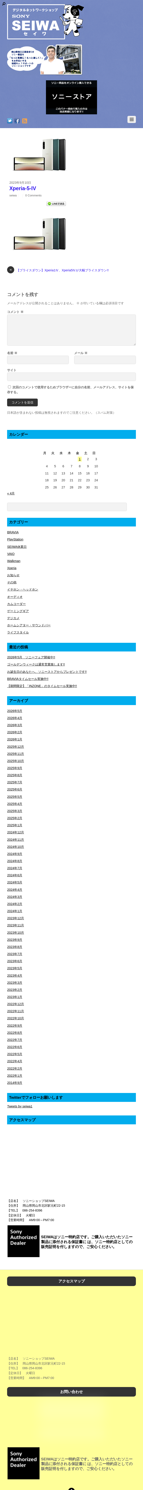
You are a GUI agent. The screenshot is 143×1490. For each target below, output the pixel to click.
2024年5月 (14, 882)
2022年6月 (14, 1047)
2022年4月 (14, 1061)
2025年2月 (14, 818)
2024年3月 (14, 897)
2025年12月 (15, 746)
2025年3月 (14, 811)
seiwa (13, 195)
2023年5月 (14, 968)
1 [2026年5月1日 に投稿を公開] (80, 459)
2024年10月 (15, 847)
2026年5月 (14, 711)
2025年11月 (15, 754)
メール (80, 353)
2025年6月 (14, 789)
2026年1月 (14, 739)
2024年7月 (14, 868)
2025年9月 (14, 768)
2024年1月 (14, 911)
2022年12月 (15, 1004)
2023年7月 (14, 954)
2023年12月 (15, 918)
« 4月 (11, 493)
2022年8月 (14, 1032)
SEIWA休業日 (17, 546)
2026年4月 (14, 718)
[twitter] (9, 121)
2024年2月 (14, 904)
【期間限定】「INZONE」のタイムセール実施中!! (42, 686)
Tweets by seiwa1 (19, 1106)
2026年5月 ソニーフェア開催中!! (31, 657)
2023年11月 (15, 925)
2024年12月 (15, 832)
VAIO (10, 554)
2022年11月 (15, 1011)
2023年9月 (14, 940)
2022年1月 (14, 1075)
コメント (15, 312)
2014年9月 (14, 1083)
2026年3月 (14, 725)
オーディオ (15, 597)
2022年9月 (14, 1025)
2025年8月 (14, 775)
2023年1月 (14, 997)
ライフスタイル (18, 632)
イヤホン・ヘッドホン (22, 589)
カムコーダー (16, 604)
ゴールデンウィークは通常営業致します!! (36, 664)
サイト (11, 370)
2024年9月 (14, 854)
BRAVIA (13, 532)
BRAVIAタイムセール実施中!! (27, 679)
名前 (12, 353)
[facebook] (17, 121)
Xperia (11, 568)
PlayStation (15, 539)
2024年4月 (14, 889)
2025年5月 (14, 796)
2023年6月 (14, 961)
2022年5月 (14, 1054)
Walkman (13, 561)
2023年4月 (14, 975)
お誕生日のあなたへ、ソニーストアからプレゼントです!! (47, 671)
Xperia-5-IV (22, 188)
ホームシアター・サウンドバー (29, 625)
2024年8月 (14, 861)
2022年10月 (15, 1018)
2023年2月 (14, 990)
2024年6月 (14, 875)
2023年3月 (14, 982)
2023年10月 (15, 932)
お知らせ (13, 575)
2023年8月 (14, 947)
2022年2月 (14, 1068)
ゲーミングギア (18, 611)
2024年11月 (15, 839)
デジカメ (13, 618)
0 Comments (33, 195)
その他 (11, 582)
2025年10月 (15, 761)
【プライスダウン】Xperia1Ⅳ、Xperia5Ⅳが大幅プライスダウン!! (58, 270)
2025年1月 (14, 825)
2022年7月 (14, 1040)
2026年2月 (14, 732)
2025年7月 (14, 782)
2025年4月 (14, 804)
